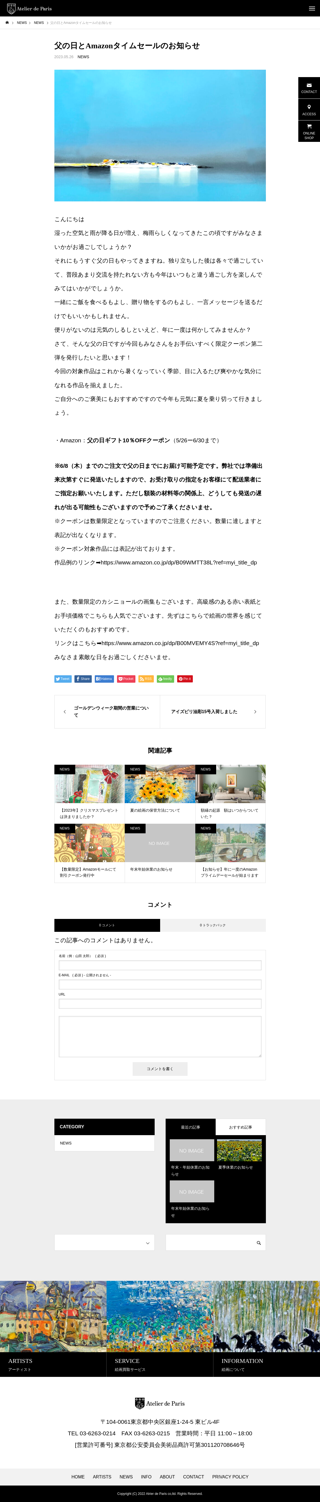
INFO (146, 1477)
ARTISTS (102, 1477)
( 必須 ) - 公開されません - (85, 975)
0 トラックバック (213, 925)
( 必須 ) (82, 956)
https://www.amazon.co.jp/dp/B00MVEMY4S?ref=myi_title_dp (180, 643)
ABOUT (167, 1477)
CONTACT (193, 1477)
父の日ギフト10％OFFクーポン (128, 440)
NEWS (83, 57)
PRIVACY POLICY (230, 1477)
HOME (78, 1477)
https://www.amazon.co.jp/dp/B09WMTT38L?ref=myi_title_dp (179, 562)
